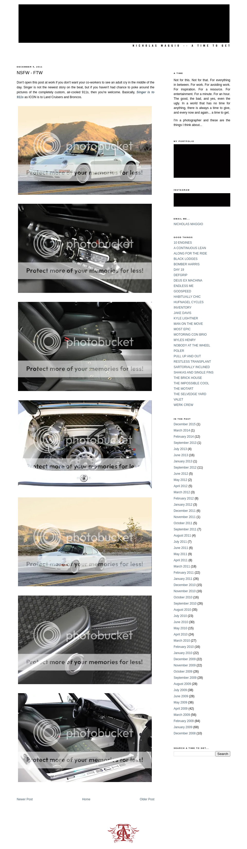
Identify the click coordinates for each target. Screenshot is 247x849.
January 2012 (183, 504)
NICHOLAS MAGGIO (188, 224)
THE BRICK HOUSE (188, 378)
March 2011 (182, 566)
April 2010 (181, 634)
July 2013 (180, 449)
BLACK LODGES (186, 259)
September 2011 (185, 529)
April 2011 (181, 560)
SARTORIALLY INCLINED (192, 367)
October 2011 (183, 523)
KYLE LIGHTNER (186, 318)
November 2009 (185, 665)
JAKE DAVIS (182, 313)
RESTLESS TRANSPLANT (192, 361)
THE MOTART (183, 388)
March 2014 (182, 430)
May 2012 (180, 480)
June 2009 (181, 696)
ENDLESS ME (183, 286)
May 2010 (180, 628)
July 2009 (180, 690)
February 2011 (184, 572)
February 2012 (184, 498)
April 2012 (181, 486)
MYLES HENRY (185, 340)
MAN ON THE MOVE (188, 324)
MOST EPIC (182, 329)
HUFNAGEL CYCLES (189, 302)
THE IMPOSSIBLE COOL (191, 383)
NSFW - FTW (30, 72)
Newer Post (25, 799)
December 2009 (185, 659)
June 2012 (181, 474)
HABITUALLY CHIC (187, 297)
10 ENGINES (183, 242)
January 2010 (183, 653)
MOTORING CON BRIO (190, 334)
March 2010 (182, 640)
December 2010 (185, 585)
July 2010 (180, 616)
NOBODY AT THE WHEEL (192, 345)
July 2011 (180, 542)
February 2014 (184, 436)
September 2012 (185, 467)
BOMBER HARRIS (187, 264)
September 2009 (185, 678)
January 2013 (183, 461)
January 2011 (183, 579)
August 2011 (182, 535)
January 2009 (183, 727)
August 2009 (182, 684)
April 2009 (181, 708)
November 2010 (185, 591)
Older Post (147, 799)
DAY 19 (179, 269)
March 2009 (182, 715)
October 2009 (183, 671)
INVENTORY (183, 307)
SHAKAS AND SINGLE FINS (194, 372)
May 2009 (180, 702)
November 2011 (185, 517)
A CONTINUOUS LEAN (190, 248)
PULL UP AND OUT (187, 356)
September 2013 (185, 443)
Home (86, 799)
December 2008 (185, 733)
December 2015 (185, 424)
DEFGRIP (180, 275)
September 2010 (185, 603)
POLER (179, 351)
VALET (178, 399)
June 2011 (181, 548)
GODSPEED (182, 291)
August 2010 (182, 610)
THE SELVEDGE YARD (190, 394)
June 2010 (181, 622)
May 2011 (180, 554)
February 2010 (184, 647)
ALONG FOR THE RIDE (190, 253)
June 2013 (181, 455)
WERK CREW (183, 405)
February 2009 (184, 721)
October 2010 (183, 597)
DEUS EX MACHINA (188, 280)
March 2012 (182, 492)
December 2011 (185, 511)
